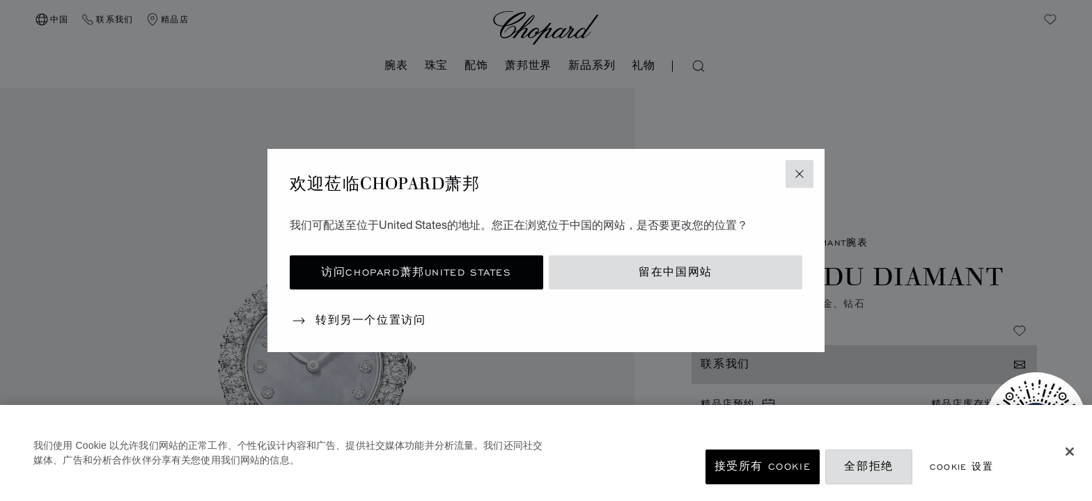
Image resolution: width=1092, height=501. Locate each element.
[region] (546, 453)
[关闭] (1069, 451)
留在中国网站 (675, 272)
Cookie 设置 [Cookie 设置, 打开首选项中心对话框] (961, 466)
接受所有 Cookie (763, 466)
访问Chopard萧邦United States (416, 272)
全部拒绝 (868, 466)
